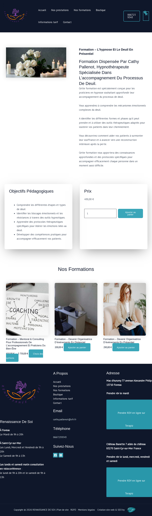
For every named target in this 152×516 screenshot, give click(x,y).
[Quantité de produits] (99, 214)
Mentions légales (86, 509)
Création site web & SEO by (118, 509)
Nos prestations (60, 10)
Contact (67, 22)
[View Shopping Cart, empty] (146, 16)
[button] (131, 16)
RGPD (73, 509)
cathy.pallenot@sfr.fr (65, 419)
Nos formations (82, 10)
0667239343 (60, 437)
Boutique (100, 10)
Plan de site (62, 509)
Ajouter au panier (129, 214)
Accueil (42, 10)
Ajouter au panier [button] (77, 347)
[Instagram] (61, 455)
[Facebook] (55, 455)
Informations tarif (48, 22)
